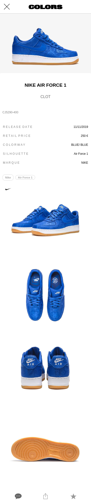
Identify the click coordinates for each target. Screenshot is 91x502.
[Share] (45, 496)
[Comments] (18, 496)
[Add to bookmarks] (73, 496)
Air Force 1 (25, 177)
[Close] (7, 7)
